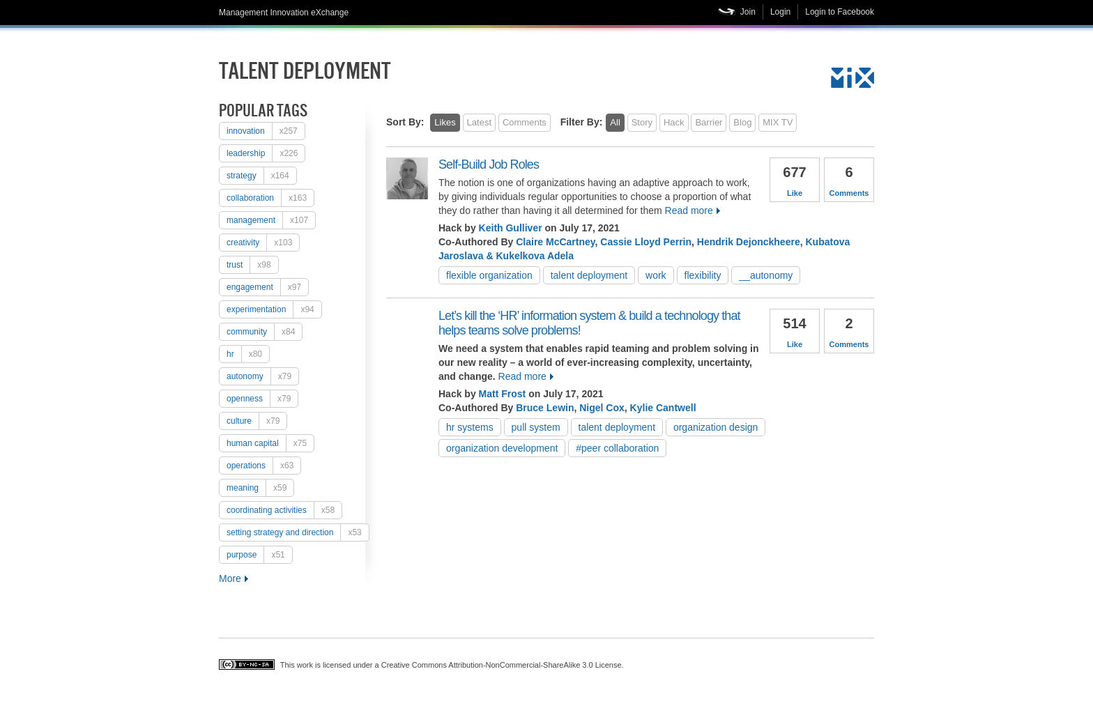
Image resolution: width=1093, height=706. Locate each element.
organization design (715, 427)
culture (256, 421)
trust (252, 264)
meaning (260, 487)
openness (262, 398)
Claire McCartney (555, 241)
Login (780, 12)
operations (263, 465)
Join (748, 12)
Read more (689, 210)
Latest (479, 122)
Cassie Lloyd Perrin (645, 241)
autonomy (262, 376)
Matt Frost (502, 393)
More (230, 578)
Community (264, 331)
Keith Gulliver (510, 227)
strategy (261, 175)
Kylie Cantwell (663, 407)
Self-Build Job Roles (488, 164)
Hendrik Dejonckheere (748, 241)
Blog (742, 122)
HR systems (470, 427)
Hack (674, 122)
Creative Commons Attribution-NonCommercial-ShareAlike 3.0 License (501, 665)
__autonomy (766, 275)
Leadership (266, 153)
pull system (536, 427)
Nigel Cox (602, 407)
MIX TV (778, 122)
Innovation (266, 131)
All (615, 122)
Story (642, 122)
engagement (267, 287)
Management (271, 220)
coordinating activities (284, 510)
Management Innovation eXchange (284, 12)
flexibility (703, 275)
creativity (263, 242)
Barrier (708, 122)
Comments (524, 122)
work (655, 275)
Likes (444, 122)
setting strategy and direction (298, 532)
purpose (259, 554)
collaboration (270, 198)
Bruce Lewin (545, 407)
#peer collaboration (617, 448)
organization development (502, 448)
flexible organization (489, 275)
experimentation (274, 309)
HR (248, 354)
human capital (270, 443)
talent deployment (589, 275)
